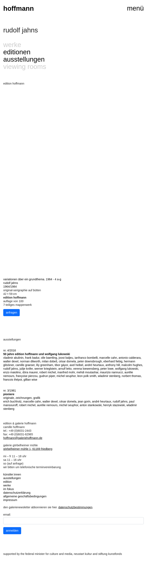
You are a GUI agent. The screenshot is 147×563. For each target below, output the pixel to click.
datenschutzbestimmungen (75, 507)
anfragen (11, 312)
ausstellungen (24, 59)
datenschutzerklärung (16, 492)
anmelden (12, 530)
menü (135, 8)
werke (7, 485)
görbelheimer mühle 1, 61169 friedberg (27, 449)
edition (7, 481)
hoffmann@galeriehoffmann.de (22, 438)
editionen (16, 52)
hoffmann (18, 8)
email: (7, 514)
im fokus (8, 489)
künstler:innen (12, 474)
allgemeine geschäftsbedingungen (25, 496)
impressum (10, 500)
